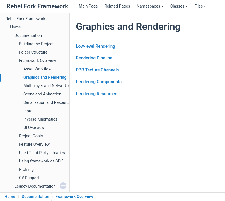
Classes (179, 6)
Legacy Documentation (34, 186)
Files (200, 6)
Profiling (26, 169)
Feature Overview (34, 144)
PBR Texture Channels (97, 70)
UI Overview (33, 127)
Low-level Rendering (95, 46)
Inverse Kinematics (40, 119)
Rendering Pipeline (94, 58)
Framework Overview (37, 60)
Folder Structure (33, 52)
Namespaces (150, 6)
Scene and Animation (42, 94)
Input (28, 111)
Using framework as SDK (41, 161)
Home (15, 27)
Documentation (28, 35)
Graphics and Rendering (44, 77)
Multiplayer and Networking (47, 85)
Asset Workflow (37, 69)
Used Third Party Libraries (42, 152)
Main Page (88, 6)
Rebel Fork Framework (25, 18)
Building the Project (36, 44)
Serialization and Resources (48, 102)
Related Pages (117, 6)
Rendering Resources (96, 93)
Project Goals (31, 136)
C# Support (29, 178)
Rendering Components (99, 81)
